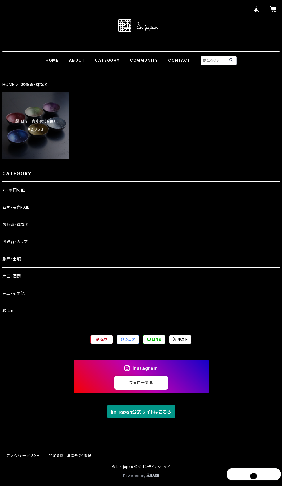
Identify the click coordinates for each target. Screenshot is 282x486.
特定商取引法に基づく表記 (70, 455)
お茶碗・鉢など (15, 224)
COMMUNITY (144, 60)
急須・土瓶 (11, 258)
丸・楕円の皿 (13, 190)
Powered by (141, 476)
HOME (52, 60)
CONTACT (179, 60)
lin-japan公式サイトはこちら (141, 412)
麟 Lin (8, 310)
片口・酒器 (11, 276)
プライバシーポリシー (23, 455)
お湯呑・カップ (15, 241)
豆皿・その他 (13, 293)
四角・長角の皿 (15, 207)
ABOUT (77, 60)
